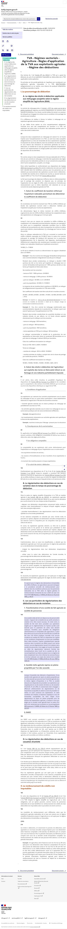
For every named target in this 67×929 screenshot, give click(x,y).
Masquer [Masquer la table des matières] (7, 55)
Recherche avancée (52, 19)
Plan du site (30, 923)
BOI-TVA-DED (60, 84)
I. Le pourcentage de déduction (9, 59)
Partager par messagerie (12, 50)
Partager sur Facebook (11, 45)
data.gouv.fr (41, 918)
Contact (3, 881)
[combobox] (20, 19)
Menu (64, 2)
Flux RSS (20, 878)
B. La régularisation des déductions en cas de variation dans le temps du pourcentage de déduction (10, 81)
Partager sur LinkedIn (7, 50)
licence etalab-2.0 (34, 927)
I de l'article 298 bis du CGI (37, 497)
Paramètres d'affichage (56, 923)
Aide (2, 878)
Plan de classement (11, 22)
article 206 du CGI (48, 176)
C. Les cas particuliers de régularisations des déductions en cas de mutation (10, 92)
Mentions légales (21, 923)
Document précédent (27, 54)
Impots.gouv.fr (37, 896)
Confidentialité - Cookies (41, 923)
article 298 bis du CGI (35, 749)
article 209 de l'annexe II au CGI (42, 382)
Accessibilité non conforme (7, 923)
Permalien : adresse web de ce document (3, 45)
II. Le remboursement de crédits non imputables (9, 108)
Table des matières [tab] (8, 29)
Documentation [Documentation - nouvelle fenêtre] (21, 884)
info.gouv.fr (4, 918)
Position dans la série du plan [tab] (11, 33)
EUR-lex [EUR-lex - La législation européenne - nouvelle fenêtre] (36, 891)
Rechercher (38, 19)
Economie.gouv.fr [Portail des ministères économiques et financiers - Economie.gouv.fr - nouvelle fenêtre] (38, 893)
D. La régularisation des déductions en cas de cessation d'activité (10, 101)
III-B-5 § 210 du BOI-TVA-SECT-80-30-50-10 (49, 300)
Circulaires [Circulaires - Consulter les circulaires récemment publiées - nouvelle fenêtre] (36, 885)
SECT (24, 22)
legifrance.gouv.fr (30, 918)
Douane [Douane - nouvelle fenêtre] (36, 888)
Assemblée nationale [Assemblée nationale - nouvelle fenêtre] (39, 878)
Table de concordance (23, 881)
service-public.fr (16, 918)
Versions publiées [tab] (7, 37)
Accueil (3, 22)
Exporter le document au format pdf (3, 41)
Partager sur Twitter (3, 50)
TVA (20, 22)
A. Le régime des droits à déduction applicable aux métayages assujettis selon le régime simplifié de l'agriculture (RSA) (10, 68)
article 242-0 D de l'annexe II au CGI (32, 798)
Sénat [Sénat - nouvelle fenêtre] (35, 898)
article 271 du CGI (41, 75)
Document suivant (58, 54)
